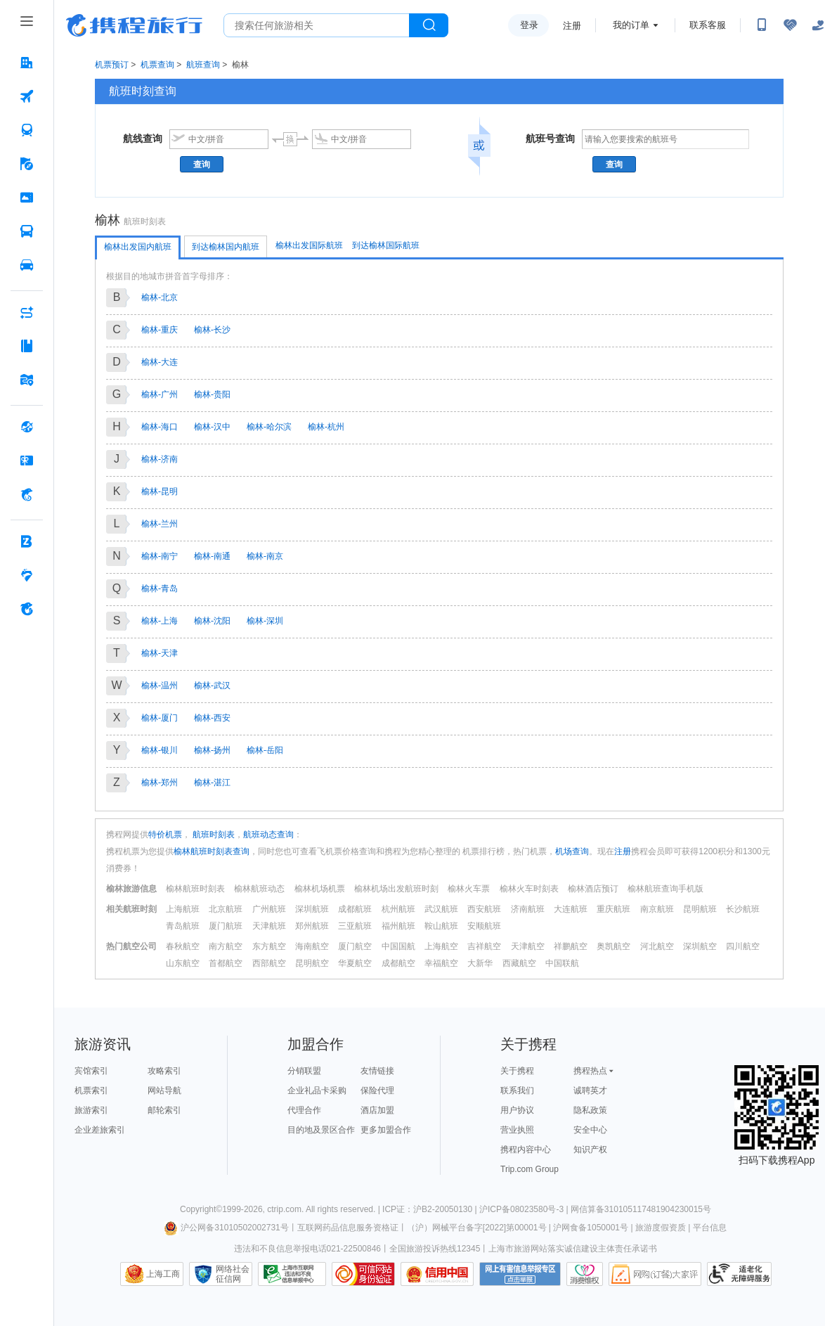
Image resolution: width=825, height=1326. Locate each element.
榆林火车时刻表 (529, 889)
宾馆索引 (91, 1071)
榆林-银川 (159, 750)
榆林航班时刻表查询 (211, 851)
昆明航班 (700, 909)
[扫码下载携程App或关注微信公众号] (762, 25)
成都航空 (398, 963)
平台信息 (710, 1227)
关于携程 (517, 1071)
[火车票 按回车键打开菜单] (27, 130)
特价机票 (165, 834)
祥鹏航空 (570, 946)
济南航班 (528, 909)
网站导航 (164, 1090)
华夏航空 (355, 963)
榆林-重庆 (159, 330)
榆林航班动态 (259, 889)
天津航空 (528, 946)
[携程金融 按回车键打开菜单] (27, 494)
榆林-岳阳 (265, 750)
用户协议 (517, 1110)
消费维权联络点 (584, 1274)
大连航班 (570, 909)
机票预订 (112, 65)
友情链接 (377, 1071)
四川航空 (743, 946)
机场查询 (572, 851)
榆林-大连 (159, 362)
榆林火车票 (469, 889)
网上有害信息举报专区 (520, 1274)
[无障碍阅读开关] (790, 25)
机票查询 (157, 65)
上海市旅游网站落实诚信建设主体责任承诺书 (572, 1249)
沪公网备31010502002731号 (226, 1227)
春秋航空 (183, 946)
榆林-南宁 (159, 556)
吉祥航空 (484, 946)
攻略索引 (164, 1071)
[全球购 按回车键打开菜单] (27, 427)
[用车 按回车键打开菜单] (27, 265)
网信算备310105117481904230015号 (641, 1209)
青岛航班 (183, 926)
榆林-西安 (212, 718)
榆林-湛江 (212, 782)
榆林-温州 (159, 685)
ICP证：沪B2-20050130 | (430, 1209)
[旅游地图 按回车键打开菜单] (27, 379)
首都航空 (225, 963)
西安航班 (484, 909)
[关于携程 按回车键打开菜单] (27, 609)
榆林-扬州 (212, 750)
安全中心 (590, 1130)
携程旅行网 (134, 25)
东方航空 (269, 946)
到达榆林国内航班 (225, 247)
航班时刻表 (212, 834)
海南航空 (312, 946)
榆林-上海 (159, 621)
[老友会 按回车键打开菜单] (27, 575)
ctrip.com (284, 1209)
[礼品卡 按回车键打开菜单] (27, 460)
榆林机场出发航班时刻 (396, 889)
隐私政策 (590, 1110)
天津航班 (269, 926)
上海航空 (441, 946)
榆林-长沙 (212, 330)
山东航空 (183, 963)
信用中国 (437, 1274)
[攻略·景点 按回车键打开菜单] (27, 346)
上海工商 (163, 1274)
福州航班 (398, 926)
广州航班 (269, 909)
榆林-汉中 (212, 427)
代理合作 (304, 1110)
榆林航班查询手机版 (665, 889)
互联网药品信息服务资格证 (347, 1227)
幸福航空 (441, 963)
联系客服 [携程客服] (707, 25)
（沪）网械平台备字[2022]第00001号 (477, 1227)
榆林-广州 (159, 394)
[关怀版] (818, 25)
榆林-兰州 (159, 524)
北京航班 (225, 909)
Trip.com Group (529, 1169)
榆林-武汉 (212, 685)
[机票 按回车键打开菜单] (27, 96)
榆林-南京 (265, 556)
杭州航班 (398, 909)
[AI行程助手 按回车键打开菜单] (27, 312)
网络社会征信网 (232, 1274)
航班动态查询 (268, 834)
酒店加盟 (377, 1110)
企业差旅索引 (99, 1130)
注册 (572, 25)
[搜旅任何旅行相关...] (316, 25)
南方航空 (225, 946)
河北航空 (657, 946)
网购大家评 (655, 1274)
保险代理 (377, 1090)
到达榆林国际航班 (386, 245)
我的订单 (631, 25)
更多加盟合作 (385, 1130)
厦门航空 (355, 946)
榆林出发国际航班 (309, 245)
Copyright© (201, 1209)
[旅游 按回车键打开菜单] (27, 164)
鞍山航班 (441, 926)
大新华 (480, 963)
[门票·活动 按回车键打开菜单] (27, 197)
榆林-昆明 (159, 491)
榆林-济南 (159, 459)
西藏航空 (519, 963)
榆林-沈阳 (212, 621)
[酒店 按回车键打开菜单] (27, 62)
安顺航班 (484, 926)
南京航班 (657, 909)
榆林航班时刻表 (195, 889)
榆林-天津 (159, 653)
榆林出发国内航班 (137, 247)
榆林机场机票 (319, 889)
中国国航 (398, 946)
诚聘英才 (590, 1090)
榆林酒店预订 (593, 889)
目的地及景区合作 (321, 1130)
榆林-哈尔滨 (269, 427)
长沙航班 (743, 909)
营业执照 (517, 1130)
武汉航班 (441, 909)
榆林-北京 (159, 297)
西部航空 (269, 963)
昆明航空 (312, 963)
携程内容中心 (525, 1149)
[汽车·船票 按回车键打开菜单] (27, 231)
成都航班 (355, 909)
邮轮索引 (164, 1110)
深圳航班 (312, 909)
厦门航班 (225, 926)
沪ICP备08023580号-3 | (525, 1209)
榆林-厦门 (159, 718)
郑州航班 (312, 926)
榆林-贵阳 (212, 394)
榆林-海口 (159, 427)
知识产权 (590, 1149)
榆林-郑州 (159, 782)
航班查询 (203, 65)
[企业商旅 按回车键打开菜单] (27, 541)
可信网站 (363, 1274)
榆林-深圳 (265, 621)
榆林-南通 (212, 556)
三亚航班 (355, 926)
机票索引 (91, 1090)
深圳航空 (700, 946)
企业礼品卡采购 (316, 1090)
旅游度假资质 (660, 1227)
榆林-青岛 (159, 588)
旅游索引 (91, 1110)
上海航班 (183, 909)
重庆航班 (613, 909)
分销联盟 (304, 1071)
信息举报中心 (292, 1274)
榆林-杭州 (326, 427)
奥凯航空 (613, 946)
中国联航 (562, 963)
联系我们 (517, 1090)
